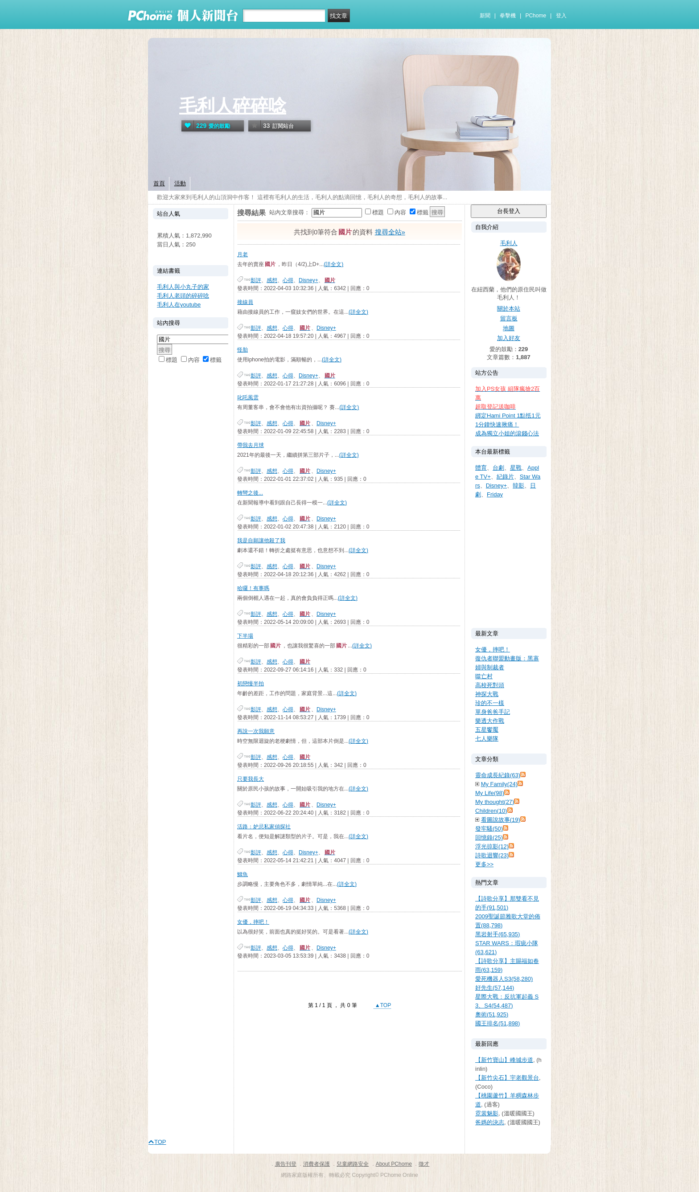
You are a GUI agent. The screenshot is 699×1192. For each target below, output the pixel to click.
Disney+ (308, 280)
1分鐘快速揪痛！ (497, 424)
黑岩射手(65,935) (497, 934)
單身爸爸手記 (492, 712)
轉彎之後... (250, 493)
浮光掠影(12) (492, 846)
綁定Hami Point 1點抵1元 (508, 415)
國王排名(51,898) (497, 1023)
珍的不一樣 (489, 703)
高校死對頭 (489, 685)
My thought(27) (494, 802)
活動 (180, 183)
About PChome (394, 1164)
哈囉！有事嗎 (253, 588)
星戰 (516, 467)
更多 (484, 864)
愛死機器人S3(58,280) (504, 978)
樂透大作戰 (489, 720)
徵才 (424, 1164)
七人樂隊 (486, 738)
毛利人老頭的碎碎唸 (183, 295)
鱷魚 (242, 874)
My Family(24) (499, 784)
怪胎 (242, 350)
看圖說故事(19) (500, 819)
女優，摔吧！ (253, 922)
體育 (481, 467)
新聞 (485, 15)
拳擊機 (508, 15)
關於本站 (508, 308)
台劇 (498, 467)
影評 (256, 280)
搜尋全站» (390, 232)
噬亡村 (484, 676)
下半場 (245, 636)
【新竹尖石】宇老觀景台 (507, 1077)
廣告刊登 (285, 1164)
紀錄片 (505, 476)
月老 (242, 254)
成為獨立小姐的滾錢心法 (507, 433)
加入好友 (508, 338)
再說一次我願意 (256, 731)
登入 (561, 15)
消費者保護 (316, 1164)
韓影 (518, 485)
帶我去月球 (250, 445)
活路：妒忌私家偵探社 (264, 826)
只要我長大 (250, 779)
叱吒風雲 (248, 397)
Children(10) (491, 810)
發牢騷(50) (489, 828)
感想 (272, 280)
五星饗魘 (486, 729)
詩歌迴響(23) (492, 855)
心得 (288, 280)
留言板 (509, 318)
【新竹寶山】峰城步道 (504, 1060)
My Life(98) (489, 793)
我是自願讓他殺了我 (261, 540)
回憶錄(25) (489, 837)
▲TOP (382, 1005)
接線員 (245, 302)
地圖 (508, 328)
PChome (535, 15)
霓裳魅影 (486, 1113)
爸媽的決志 (489, 1122)
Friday (495, 494)
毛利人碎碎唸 (232, 105)
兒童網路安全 (353, 1164)
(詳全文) (333, 264)
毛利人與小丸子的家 (183, 286)
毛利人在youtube (179, 304)
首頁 (159, 183)
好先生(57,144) (494, 987)
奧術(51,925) (491, 1014)
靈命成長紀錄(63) (497, 775)
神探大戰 (486, 694)
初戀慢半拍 (250, 683)
